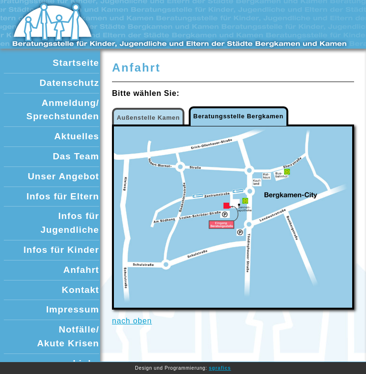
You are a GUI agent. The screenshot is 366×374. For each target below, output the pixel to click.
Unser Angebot (63, 176)
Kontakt (80, 290)
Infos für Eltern (63, 196)
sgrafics (220, 368)
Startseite (76, 63)
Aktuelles (76, 136)
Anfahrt (81, 270)
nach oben (132, 321)
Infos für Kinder (61, 250)
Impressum (72, 309)
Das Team (76, 156)
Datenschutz (69, 83)
